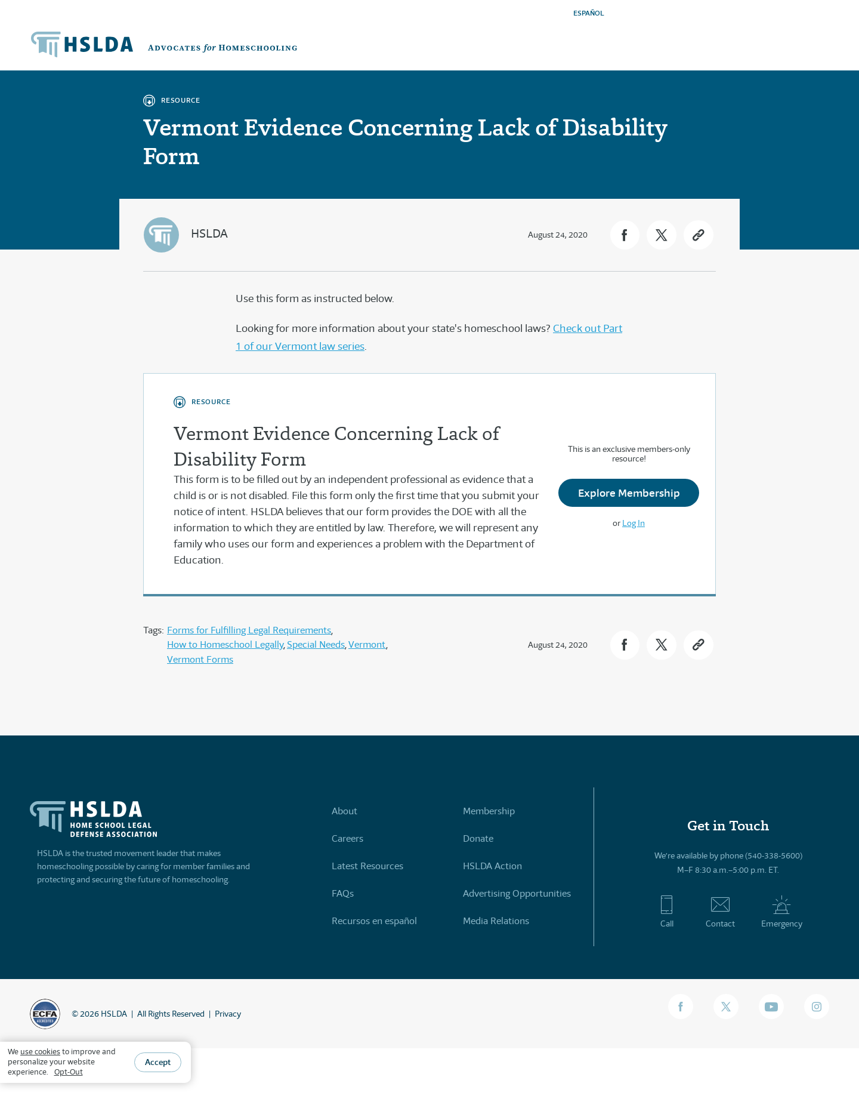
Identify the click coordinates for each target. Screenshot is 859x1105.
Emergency (781, 911)
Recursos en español (374, 920)
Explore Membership (629, 493)
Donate (478, 838)
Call (666, 911)
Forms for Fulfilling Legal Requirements (249, 630)
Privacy (228, 1013)
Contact (720, 911)
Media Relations (496, 920)
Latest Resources (367, 865)
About (344, 810)
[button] (623, 235)
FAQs (343, 893)
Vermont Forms (200, 658)
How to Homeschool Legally (225, 644)
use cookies (40, 1051)
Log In (633, 523)
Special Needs (316, 644)
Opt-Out (68, 1072)
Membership (489, 810)
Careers (347, 838)
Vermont (367, 644)
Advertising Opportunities (517, 893)
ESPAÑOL (588, 12)
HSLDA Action (492, 865)
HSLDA (209, 233)
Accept (158, 1062)
